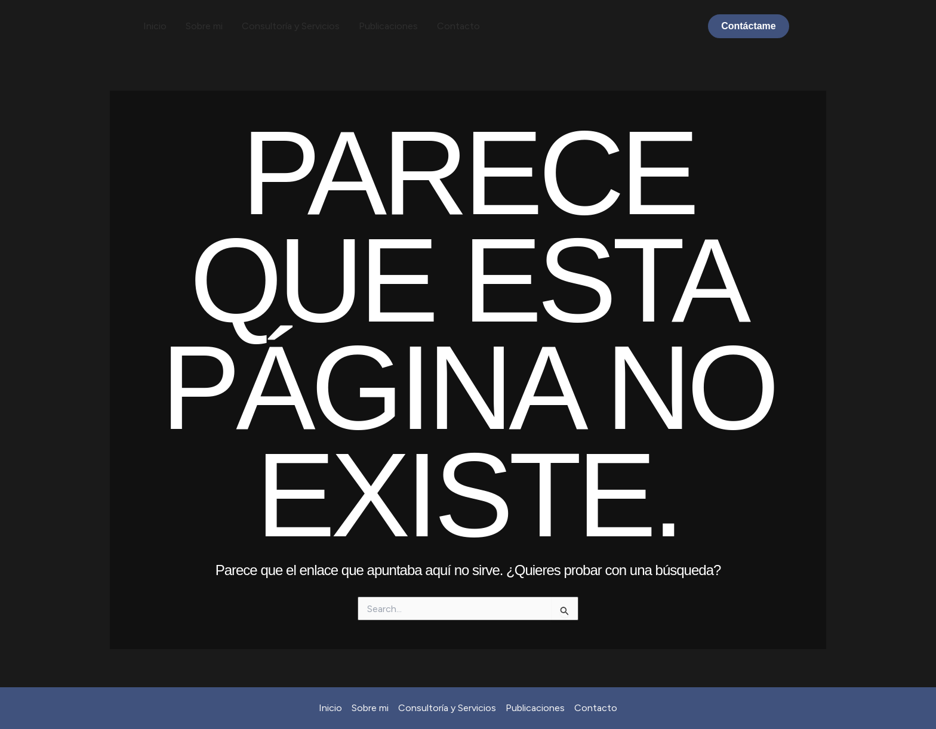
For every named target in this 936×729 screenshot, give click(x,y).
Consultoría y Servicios (291, 26)
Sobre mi (204, 26)
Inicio (155, 26)
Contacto (458, 26)
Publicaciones (388, 26)
